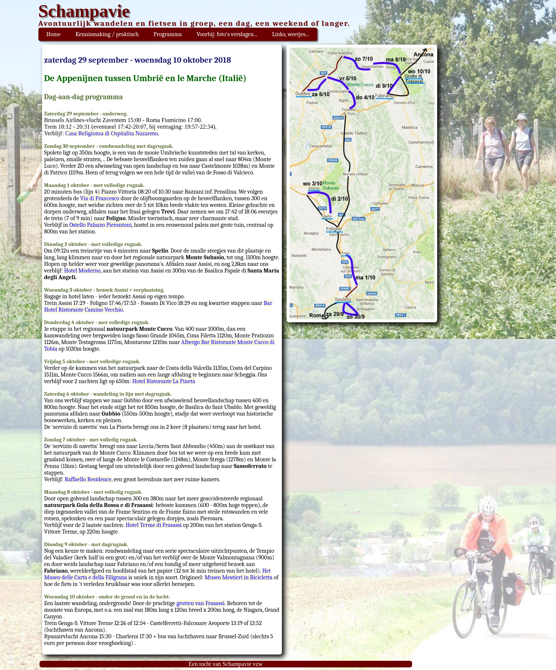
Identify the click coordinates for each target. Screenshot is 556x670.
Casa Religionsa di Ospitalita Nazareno (111, 133)
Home (53, 34)
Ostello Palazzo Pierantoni (100, 225)
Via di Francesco (99, 198)
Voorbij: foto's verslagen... (227, 34)
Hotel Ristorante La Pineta (163, 381)
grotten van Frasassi (200, 603)
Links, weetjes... (290, 34)
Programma (167, 34)
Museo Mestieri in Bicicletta (239, 577)
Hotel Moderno (82, 270)
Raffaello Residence (88, 479)
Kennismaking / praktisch (107, 34)
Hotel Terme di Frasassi (154, 525)
